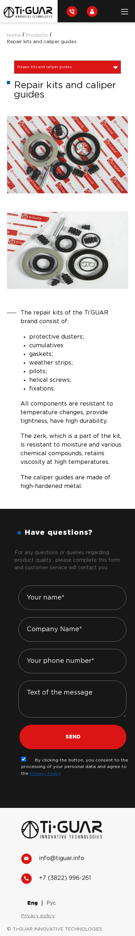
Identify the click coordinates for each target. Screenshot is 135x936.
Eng (32, 903)
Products (37, 35)
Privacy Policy (45, 774)
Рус (51, 903)
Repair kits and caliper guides (42, 42)
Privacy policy (38, 916)
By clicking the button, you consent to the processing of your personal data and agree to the (74, 767)
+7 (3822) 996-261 (56, 878)
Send (73, 737)
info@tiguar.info (52, 859)
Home (14, 35)
